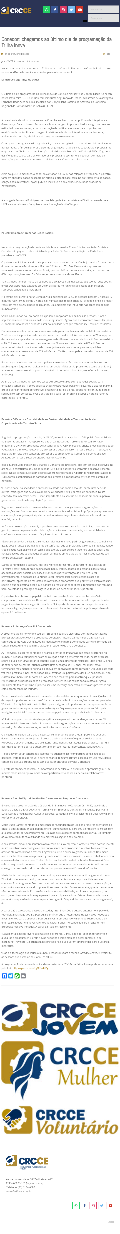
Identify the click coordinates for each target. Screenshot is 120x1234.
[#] (63, 9)
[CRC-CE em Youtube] (79, 9)
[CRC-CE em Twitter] (71, 9)
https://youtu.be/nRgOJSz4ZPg (30, 968)
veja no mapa (34, 1183)
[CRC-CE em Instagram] (93, 1205)
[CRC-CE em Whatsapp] (46, 9)
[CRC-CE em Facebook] (54, 9)
